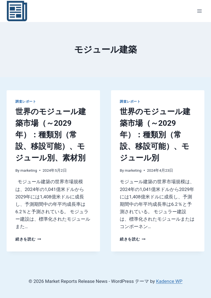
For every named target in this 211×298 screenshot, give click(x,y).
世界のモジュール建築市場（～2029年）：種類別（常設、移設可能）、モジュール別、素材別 (50, 134)
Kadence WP (169, 281)
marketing (28, 170)
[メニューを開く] (199, 11)
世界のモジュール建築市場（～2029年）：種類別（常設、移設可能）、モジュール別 (155, 134)
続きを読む (28, 239)
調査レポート (25, 101)
